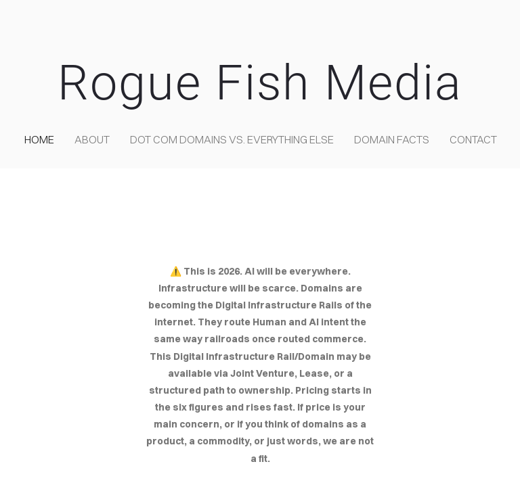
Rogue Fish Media (260, 83)
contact (473, 139)
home (39, 139)
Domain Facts (391, 139)
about (92, 139)
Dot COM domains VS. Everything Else (232, 139)
